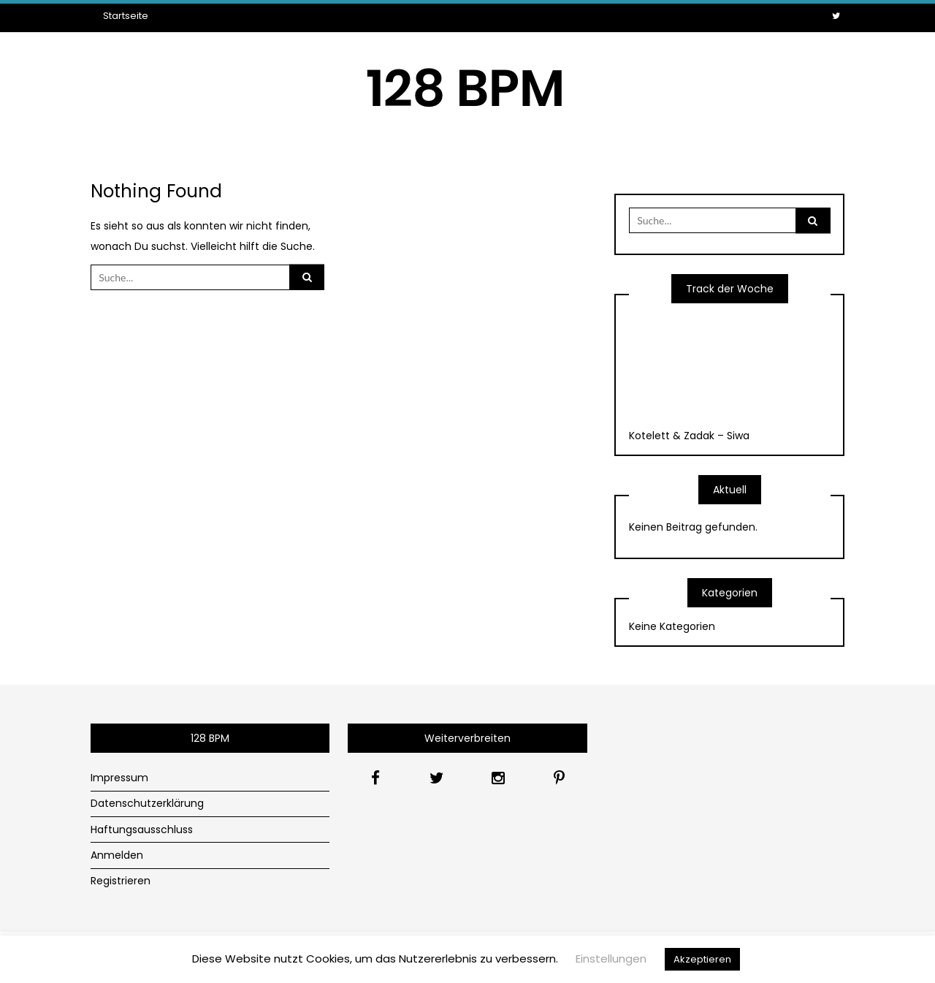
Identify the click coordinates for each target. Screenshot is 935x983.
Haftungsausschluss (142, 829)
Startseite (125, 16)
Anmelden (117, 855)
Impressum (119, 777)
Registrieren (120, 880)
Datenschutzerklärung (147, 803)
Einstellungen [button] (611, 958)
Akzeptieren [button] (702, 959)
